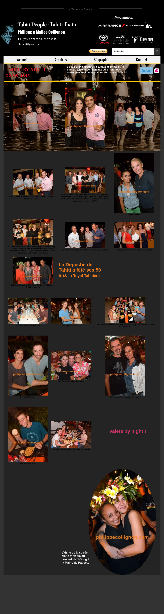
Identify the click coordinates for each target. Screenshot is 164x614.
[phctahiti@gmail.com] (29, 44)
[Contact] (146, 70)
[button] (98, 51)
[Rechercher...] (130, 51)
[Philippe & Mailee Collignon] (42, 32)
